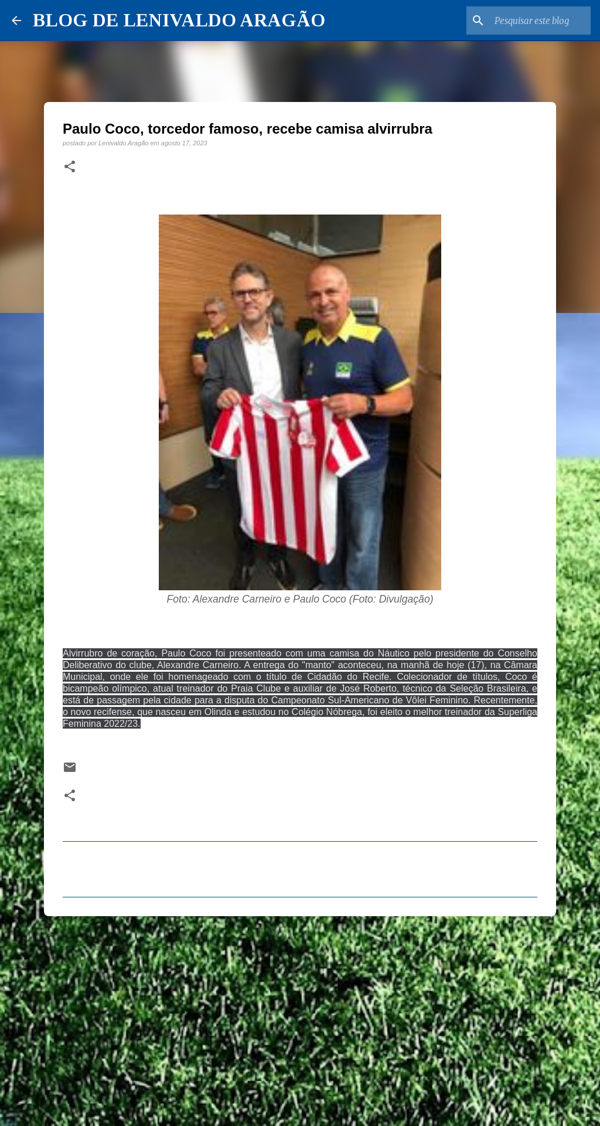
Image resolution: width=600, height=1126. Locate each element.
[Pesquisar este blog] (529, 20)
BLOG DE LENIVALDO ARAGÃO (179, 19)
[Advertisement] (300, 1016)
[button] (70, 167)
